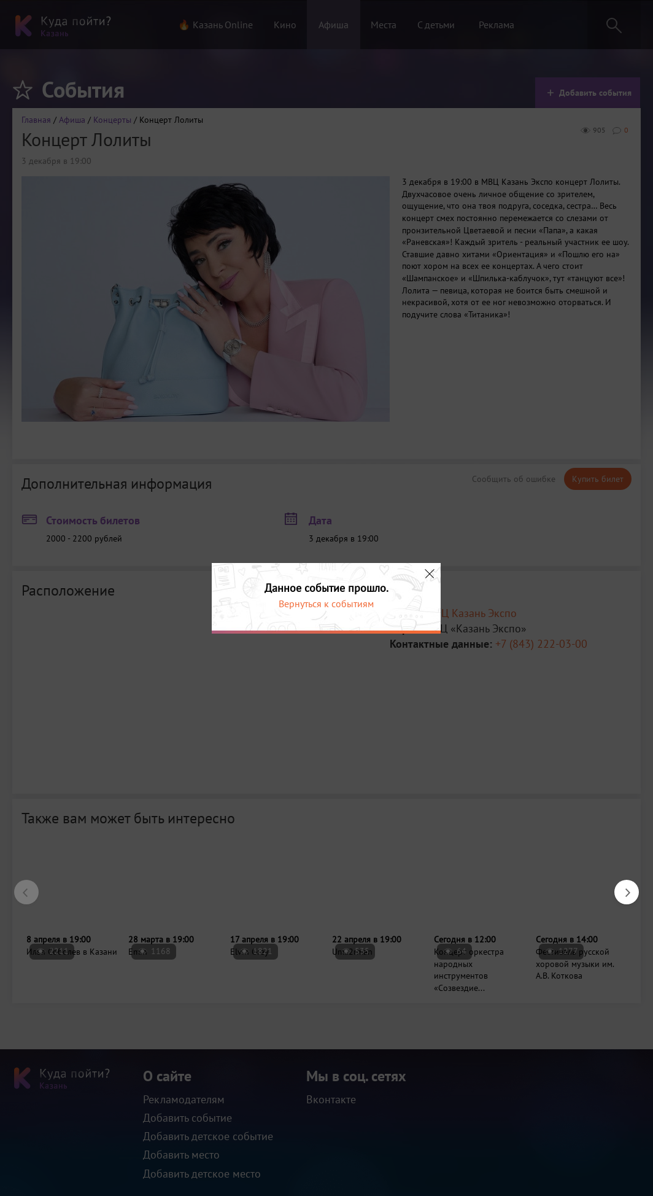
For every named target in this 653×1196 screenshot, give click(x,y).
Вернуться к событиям (326, 603)
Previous (20, 886)
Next (620, 886)
